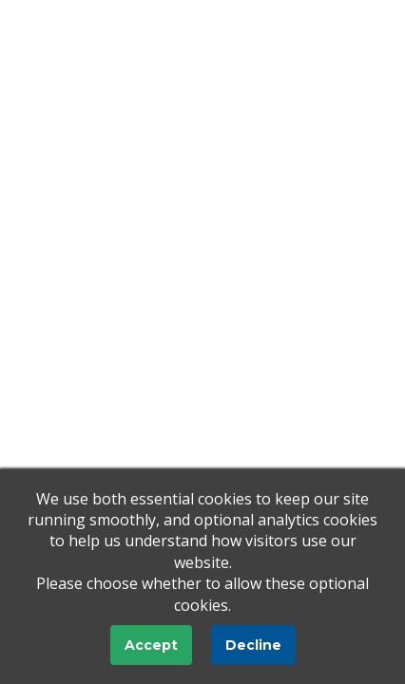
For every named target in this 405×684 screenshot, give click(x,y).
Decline (253, 645)
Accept (151, 645)
